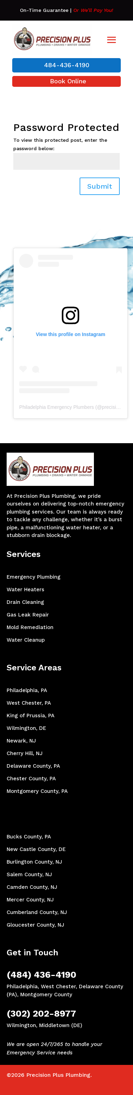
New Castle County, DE (36, 849)
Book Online (68, 81)
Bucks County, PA (29, 837)
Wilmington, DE (26, 728)
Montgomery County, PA (37, 791)
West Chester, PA (29, 703)
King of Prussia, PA (30, 715)
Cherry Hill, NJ (25, 753)
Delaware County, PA (33, 766)
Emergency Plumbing (33, 577)
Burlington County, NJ (34, 862)
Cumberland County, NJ (37, 912)
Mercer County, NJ (30, 900)
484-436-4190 (66, 65)
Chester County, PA (31, 778)
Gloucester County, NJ (35, 925)
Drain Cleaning (25, 602)
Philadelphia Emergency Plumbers (56, 407)
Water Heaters (25, 589)
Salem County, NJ (29, 874)
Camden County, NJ (32, 887)
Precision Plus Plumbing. (59, 1075)
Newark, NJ (21, 741)
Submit (99, 186)
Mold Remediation (30, 627)
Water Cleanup (26, 640)
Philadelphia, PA (27, 690)
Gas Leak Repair (28, 615)
